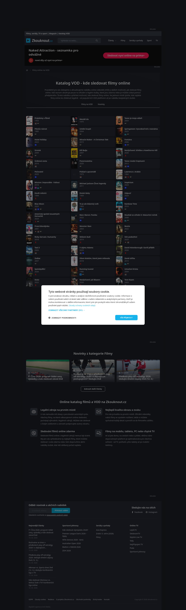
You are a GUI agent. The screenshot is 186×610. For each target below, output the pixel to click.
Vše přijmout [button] (126, 317)
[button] (93, 310)
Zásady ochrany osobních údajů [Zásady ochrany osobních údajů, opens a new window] (82, 305)
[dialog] (93, 305)
